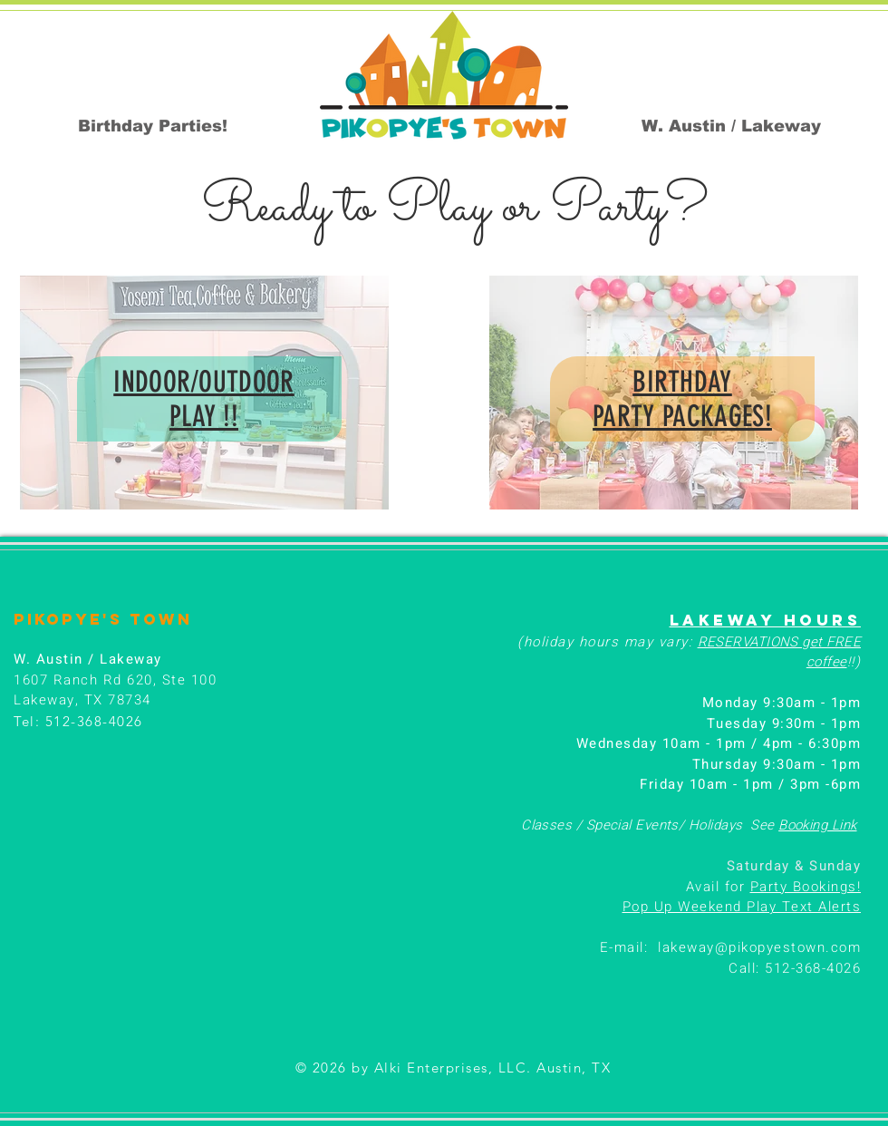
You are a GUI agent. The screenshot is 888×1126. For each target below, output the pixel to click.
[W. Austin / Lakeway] (731, 126)
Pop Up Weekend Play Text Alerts (742, 907)
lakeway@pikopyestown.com (759, 947)
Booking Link (817, 825)
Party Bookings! (806, 887)
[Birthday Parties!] (152, 126)
